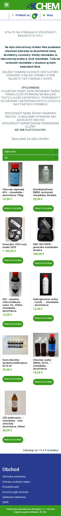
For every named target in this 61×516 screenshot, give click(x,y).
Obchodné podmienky (14, 476)
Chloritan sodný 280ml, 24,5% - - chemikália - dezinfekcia (42, 364)
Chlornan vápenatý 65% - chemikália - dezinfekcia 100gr (13, 192)
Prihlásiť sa (20, 15)
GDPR (5, 502)
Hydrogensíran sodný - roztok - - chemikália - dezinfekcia (46, 302)
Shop (48, 15)
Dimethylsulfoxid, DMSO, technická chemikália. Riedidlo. (45, 192)
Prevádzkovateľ (10, 486)
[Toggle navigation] (6, 4)
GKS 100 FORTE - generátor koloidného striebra (45, 247)
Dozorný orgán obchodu (15, 492)
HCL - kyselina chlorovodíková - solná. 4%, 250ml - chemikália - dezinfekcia (13, 305)
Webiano (35, 512)
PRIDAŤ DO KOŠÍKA (13, 208)
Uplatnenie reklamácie (14, 497)
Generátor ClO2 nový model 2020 (14, 246)
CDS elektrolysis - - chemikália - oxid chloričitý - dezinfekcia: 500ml (13, 422)
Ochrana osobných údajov (16, 481)
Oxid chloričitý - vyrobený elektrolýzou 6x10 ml (14, 362)
